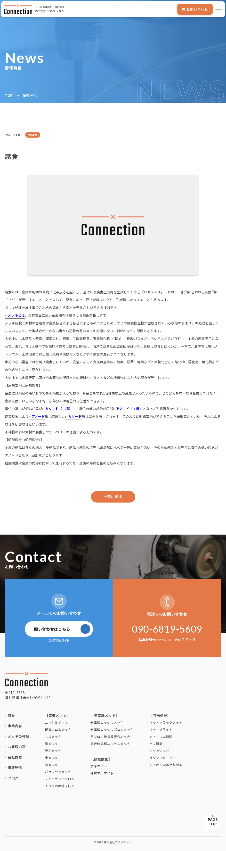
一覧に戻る (113, 496)
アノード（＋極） (129, 408)
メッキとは (16, 315)
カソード (75, 416)
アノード (38, 416)
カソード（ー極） (58, 408)
